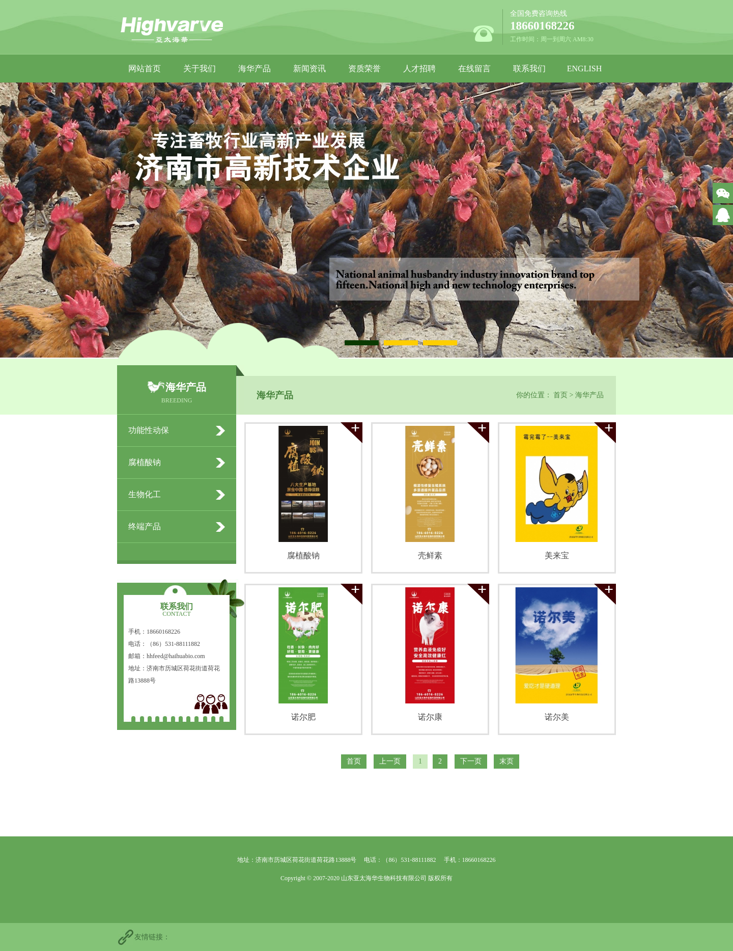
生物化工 (144, 494)
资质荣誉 (364, 68)
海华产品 (254, 68)
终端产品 (144, 526)
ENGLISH (584, 68)
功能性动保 (148, 430)
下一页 (471, 761)
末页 (506, 761)
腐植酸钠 (144, 462)
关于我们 (199, 68)
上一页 (390, 761)
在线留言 (474, 68)
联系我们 (529, 68)
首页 (560, 395)
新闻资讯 (309, 68)
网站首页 (144, 68)
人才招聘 (419, 68)
